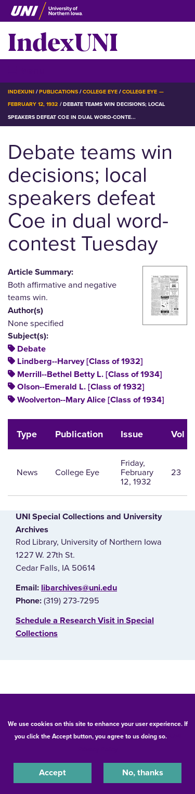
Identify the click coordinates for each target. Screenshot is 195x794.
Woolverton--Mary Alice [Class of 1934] (90, 400)
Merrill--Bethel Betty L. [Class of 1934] (89, 374)
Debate (31, 349)
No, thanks (142, 773)
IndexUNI (63, 40)
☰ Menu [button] (26, 70)
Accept (52, 773)
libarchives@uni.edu (79, 588)
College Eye (100, 91)
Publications (58, 91)
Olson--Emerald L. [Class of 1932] (81, 387)
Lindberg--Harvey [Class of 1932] (80, 361)
